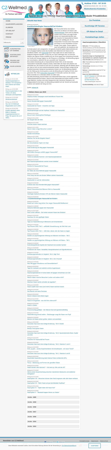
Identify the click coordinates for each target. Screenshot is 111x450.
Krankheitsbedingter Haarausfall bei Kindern (44, 26)
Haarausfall (45, 52)
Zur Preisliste (94, 20)
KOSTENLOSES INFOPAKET (12, 55)
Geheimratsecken (59, 32)
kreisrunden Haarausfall (47, 73)
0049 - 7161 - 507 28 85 (101, 5)
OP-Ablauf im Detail (95, 31)
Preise (8, 37)
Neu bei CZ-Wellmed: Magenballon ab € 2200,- (13, 105)
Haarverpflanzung (14, 24)
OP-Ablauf (10, 30)
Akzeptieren (94, 445)
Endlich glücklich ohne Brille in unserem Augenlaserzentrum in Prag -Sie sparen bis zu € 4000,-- (14, 114)
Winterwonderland (11, 99)
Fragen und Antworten (12, 61)
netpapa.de (35, 87)
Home (8, 21)
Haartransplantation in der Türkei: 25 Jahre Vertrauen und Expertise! (14, 92)
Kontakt (9, 34)
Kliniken (9, 27)
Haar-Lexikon (12, 66)
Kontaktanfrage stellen (94, 37)
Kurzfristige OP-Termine (12, 49)
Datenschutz (104, 441)
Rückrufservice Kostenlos (95, 9)
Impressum (94, 441)
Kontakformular (84, 441)
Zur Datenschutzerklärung (69, 445)
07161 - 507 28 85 (99, 3)
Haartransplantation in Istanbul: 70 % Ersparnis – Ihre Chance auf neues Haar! (14, 83)
